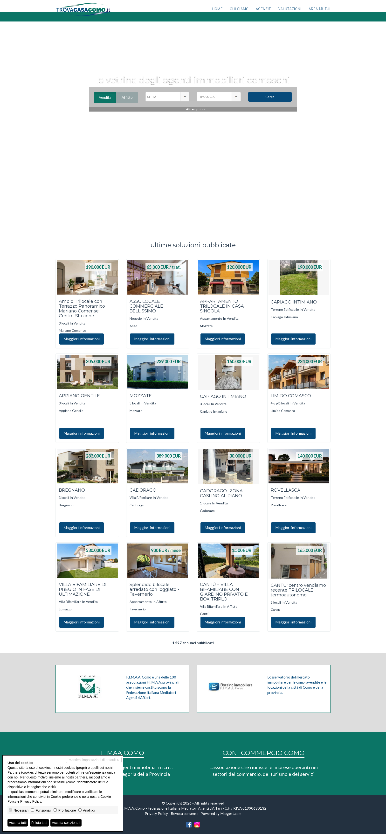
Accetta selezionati (66, 823)
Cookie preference (64, 797)
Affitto (130, 97)
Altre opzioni (195, 109)
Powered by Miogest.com (220, 813)
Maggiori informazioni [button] (81, 339)
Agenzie (263, 16)
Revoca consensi (184, 813)
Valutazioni (290, 16)
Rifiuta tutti (39, 823)
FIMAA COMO (122, 753)
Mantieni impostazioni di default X (94, 760)
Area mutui (320, 16)
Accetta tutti (18, 823)
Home (217, 16)
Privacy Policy (156, 813)
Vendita (107, 97)
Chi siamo (239, 16)
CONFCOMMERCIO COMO (263, 753)
